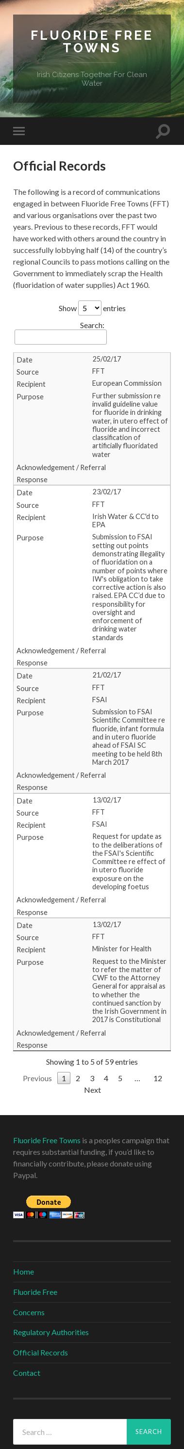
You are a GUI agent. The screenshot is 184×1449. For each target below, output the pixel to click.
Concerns (29, 1312)
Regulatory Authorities (51, 1332)
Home (23, 1271)
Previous (37, 1078)
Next (92, 1089)
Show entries (92, 307)
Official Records (40, 1352)
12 (157, 1078)
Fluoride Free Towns (92, 41)
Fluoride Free (35, 1291)
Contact (26, 1372)
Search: (61, 332)
